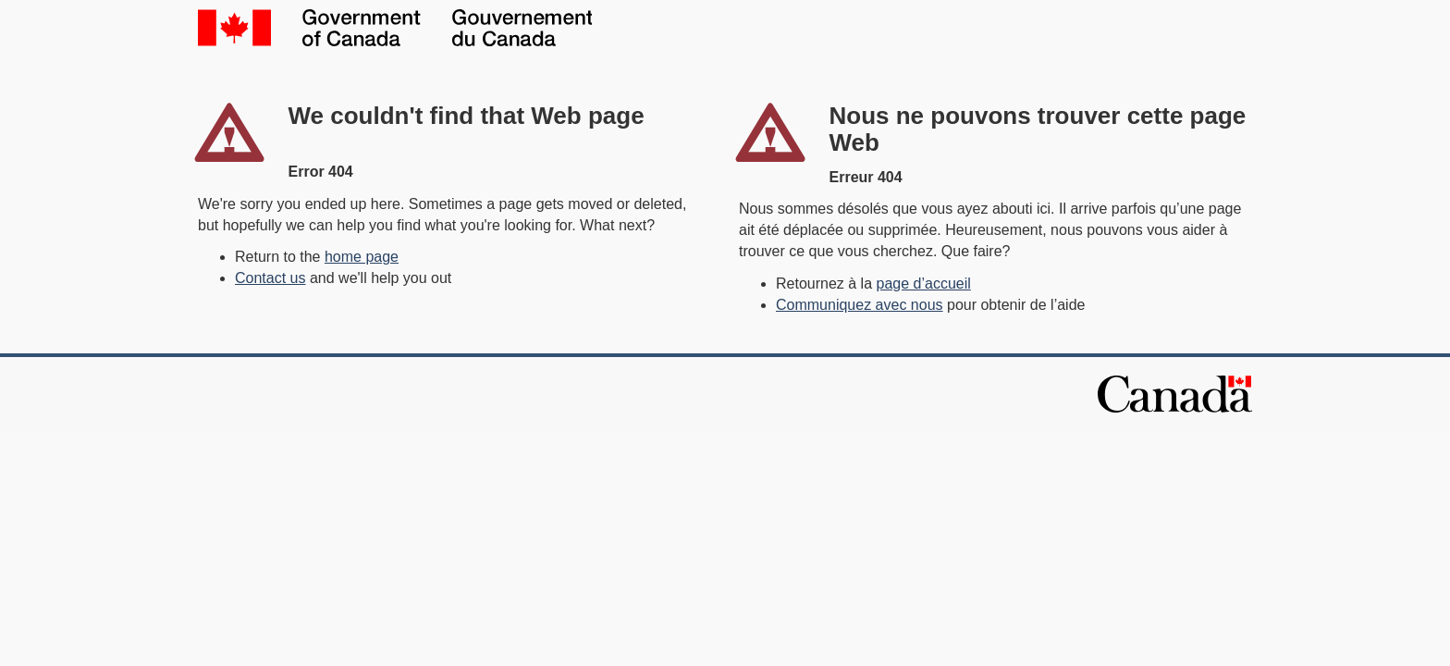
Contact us (270, 278)
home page (362, 257)
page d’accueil (924, 283)
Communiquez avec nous (859, 305)
